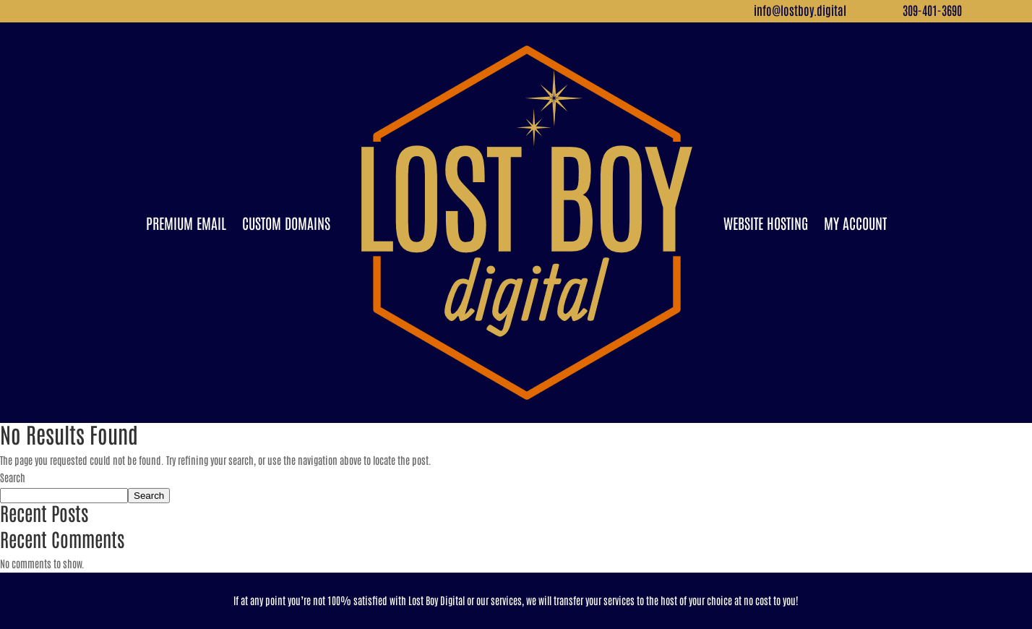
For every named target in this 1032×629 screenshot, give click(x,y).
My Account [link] (855, 222)
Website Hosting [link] (765, 222)
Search (12, 477)
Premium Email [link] (186, 222)
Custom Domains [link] (286, 222)
